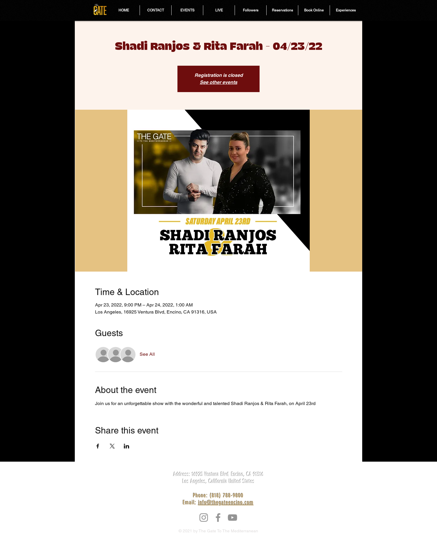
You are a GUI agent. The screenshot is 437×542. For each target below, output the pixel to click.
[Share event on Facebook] (98, 446)
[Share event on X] (112, 446)
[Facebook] (218, 517)
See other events (218, 82)
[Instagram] (203, 517)
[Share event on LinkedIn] (126, 446)
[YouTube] (232, 517)
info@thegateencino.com (226, 502)
